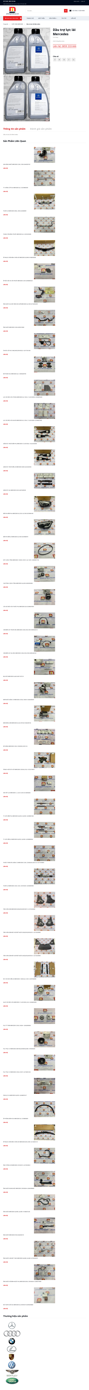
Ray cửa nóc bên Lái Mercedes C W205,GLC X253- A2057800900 (19, 979)
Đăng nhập (76, 1)
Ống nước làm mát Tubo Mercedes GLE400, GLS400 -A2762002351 (20, 1258)
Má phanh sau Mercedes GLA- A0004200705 (14, 374)
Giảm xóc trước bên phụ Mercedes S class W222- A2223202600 (20, 443)
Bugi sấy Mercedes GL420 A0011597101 (13, 676)
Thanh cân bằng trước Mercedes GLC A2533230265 (17, 234)
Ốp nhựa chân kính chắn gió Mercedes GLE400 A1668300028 (19, 257)
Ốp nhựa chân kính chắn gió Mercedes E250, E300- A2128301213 (20, 1142)
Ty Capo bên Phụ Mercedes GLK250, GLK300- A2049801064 (18, 816)
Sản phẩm (53, 18)
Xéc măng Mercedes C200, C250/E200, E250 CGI (15, 746)
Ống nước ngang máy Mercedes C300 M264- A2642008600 (18, 1188)
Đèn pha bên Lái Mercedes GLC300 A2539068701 (15, 536)
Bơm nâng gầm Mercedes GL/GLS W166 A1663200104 (17, 723)
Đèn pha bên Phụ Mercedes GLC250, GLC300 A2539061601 (18, 513)
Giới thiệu (41, 18)
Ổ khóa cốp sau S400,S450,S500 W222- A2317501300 (16, 350)
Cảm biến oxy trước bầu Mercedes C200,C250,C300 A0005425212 (20, 630)
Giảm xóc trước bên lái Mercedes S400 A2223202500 (17, 467)
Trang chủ (30, 18)
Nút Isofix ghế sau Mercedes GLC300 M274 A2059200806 (18, 1305)
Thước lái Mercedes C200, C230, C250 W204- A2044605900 (18, 886)
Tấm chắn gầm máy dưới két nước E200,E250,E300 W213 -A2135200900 (21, 932)
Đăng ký (83, 1)
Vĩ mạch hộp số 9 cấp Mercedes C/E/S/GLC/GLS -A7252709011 (19, 769)
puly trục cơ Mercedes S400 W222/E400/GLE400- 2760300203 (19, 1049)
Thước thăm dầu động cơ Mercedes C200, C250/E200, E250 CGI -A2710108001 (23, 862)
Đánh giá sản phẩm (41, 128)
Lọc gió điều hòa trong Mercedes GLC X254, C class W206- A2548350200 (22, 397)
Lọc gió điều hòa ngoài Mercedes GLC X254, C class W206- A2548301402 (22, 420)
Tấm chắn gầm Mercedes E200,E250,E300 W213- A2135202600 (19, 909)
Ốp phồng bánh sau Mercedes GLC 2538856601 (15, 1118)
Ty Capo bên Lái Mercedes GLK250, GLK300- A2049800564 (18, 839)
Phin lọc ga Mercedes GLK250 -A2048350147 (15, 1095)
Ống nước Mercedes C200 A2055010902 (13, 327)
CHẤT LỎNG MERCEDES (17, 24)
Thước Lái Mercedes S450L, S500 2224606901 (14, 211)
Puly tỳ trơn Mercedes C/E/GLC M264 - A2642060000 (17, 1025)
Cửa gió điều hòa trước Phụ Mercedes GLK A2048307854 (18, 606)
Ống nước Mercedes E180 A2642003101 (13, 1235)
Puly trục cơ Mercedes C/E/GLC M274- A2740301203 (17, 1072)
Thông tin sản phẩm (14, 128)
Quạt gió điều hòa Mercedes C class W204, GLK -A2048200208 (19, 1002)
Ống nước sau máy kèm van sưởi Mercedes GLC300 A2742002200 (20, 304)
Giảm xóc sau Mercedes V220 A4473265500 (14, 490)
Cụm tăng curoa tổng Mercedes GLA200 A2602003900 (18, 583)
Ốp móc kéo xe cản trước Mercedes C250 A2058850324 (18, 280)
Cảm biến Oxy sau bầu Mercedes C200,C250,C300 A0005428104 (19, 653)
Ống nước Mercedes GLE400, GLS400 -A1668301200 (16, 1211)
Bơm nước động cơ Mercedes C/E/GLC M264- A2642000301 (18, 699)
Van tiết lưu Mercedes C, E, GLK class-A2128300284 (16, 792)
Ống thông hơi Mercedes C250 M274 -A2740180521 (16, 1165)
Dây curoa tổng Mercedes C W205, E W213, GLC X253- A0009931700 (21, 560)
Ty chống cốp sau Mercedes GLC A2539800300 (15, 187)
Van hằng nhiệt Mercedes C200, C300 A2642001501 (16, 164)
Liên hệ (73, 18)
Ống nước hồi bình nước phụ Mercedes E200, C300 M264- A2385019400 (22, 1281)
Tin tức (63, 18)
